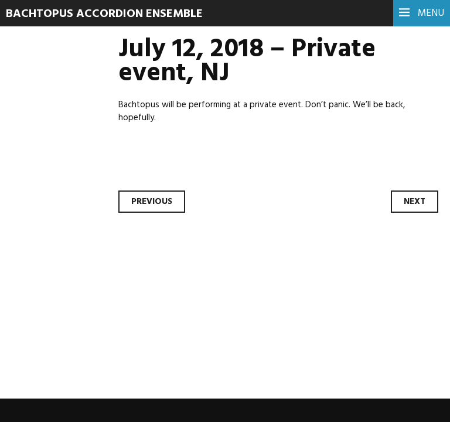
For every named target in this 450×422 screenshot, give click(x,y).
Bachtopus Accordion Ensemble (104, 14)
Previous (151, 202)
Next (414, 202)
